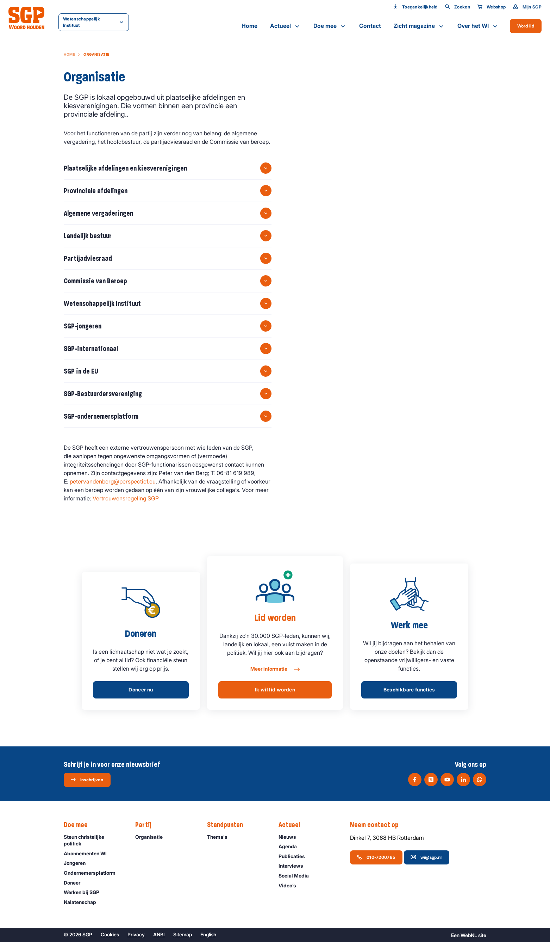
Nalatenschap (83, 902)
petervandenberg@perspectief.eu (113, 481)
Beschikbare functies (409, 689)
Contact (370, 25)
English (208, 934)
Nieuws (290, 836)
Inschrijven (86, 779)
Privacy (136, 934)
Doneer (75, 882)
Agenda (291, 846)
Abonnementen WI (88, 853)
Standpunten (228, 825)
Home (249, 25)
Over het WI (478, 26)
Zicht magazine (419, 26)
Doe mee (329, 26)
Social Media (297, 875)
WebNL (469, 935)
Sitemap (182, 934)
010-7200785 (376, 857)
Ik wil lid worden (275, 689)
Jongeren (78, 863)
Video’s (290, 885)
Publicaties (295, 856)
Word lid (525, 26)
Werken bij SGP (85, 892)
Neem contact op (378, 825)
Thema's (220, 836)
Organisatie (152, 836)
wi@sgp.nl (426, 857)
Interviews (294, 865)
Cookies (110, 934)
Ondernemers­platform (93, 872)
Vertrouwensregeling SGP (126, 498)
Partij (146, 825)
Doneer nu (141, 689)
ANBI (159, 934)
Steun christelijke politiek (94, 840)
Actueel (285, 26)
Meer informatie (274, 669)
